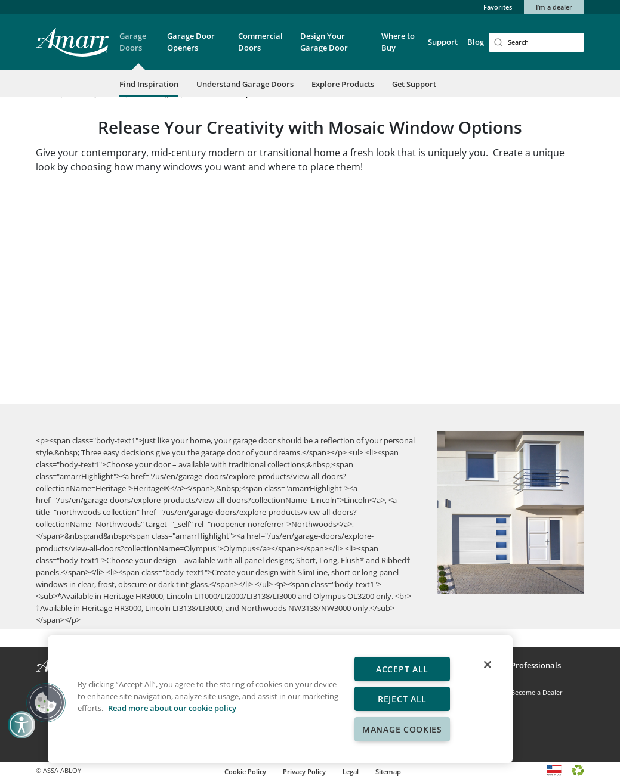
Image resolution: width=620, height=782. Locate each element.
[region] (280, 699)
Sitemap (388, 771)
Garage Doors (132, 41)
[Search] (536, 42)
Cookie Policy (245, 771)
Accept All (402, 669)
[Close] (487, 664)
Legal (351, 771)
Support (443, 41)
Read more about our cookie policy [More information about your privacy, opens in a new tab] (172, 708)
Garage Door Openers (191, 41)
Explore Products (342, 84)
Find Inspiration (148, 84)
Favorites (497, 6)
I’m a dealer (554, 6)
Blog (475, 41)
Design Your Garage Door (324, 41)
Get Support (414, 84)
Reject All (402, 699)
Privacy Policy (304, 771)
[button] (138, 50)
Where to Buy (398, 41)
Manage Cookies (402, 729)
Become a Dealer (537, 692)
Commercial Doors (260, 41)
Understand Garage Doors (245, 84)
